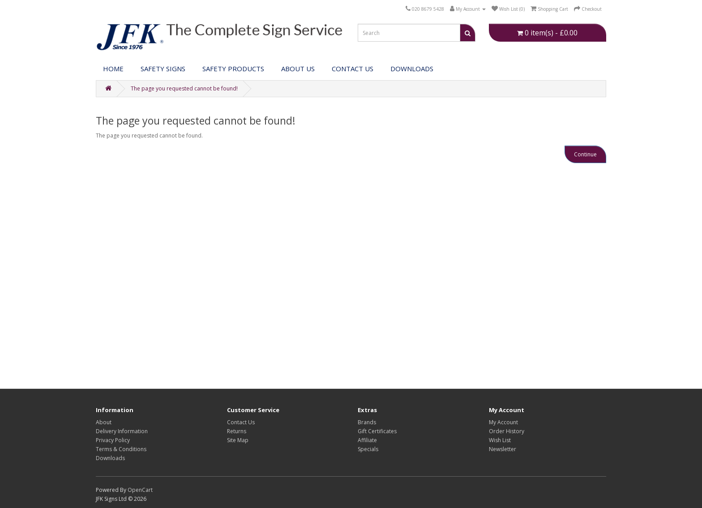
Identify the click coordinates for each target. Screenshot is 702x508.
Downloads (110, 458)
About (103, 422)
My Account (503, 422)
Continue (585, 154)
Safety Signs (163, 68)
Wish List (500, 440)
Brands (367, 422)
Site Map (237, 440)
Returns (236, 431)
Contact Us (352, 68)
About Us (298, 68)
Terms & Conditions (121, 449)
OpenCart (140, 490)
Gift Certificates (377, 431)
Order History (506, 431)
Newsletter (502, 449)
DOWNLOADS (411, 68)
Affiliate (367, 440)
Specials (368, 449)
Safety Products (233, 68)
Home (113, 68)
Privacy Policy (113, 440)
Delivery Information (122, 431)
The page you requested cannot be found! (184, 88)
